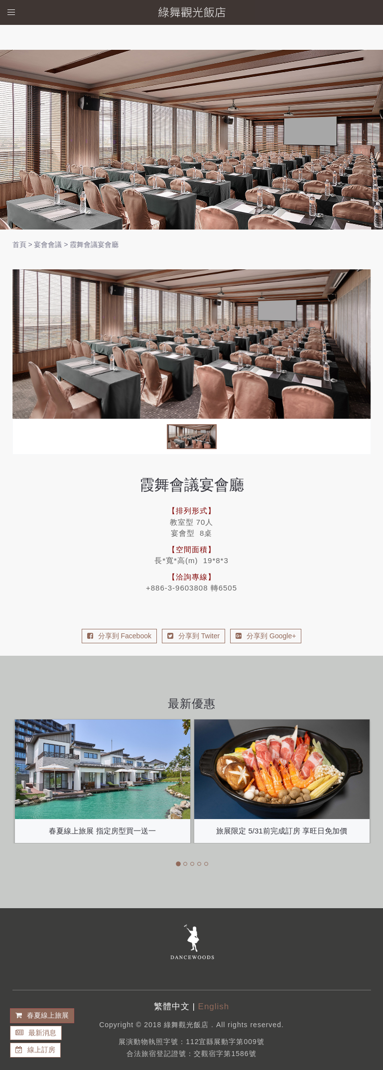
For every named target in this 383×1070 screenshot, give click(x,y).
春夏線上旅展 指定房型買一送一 (102, 831)
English (214, 1006)
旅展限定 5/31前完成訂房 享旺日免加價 (281, 831)
